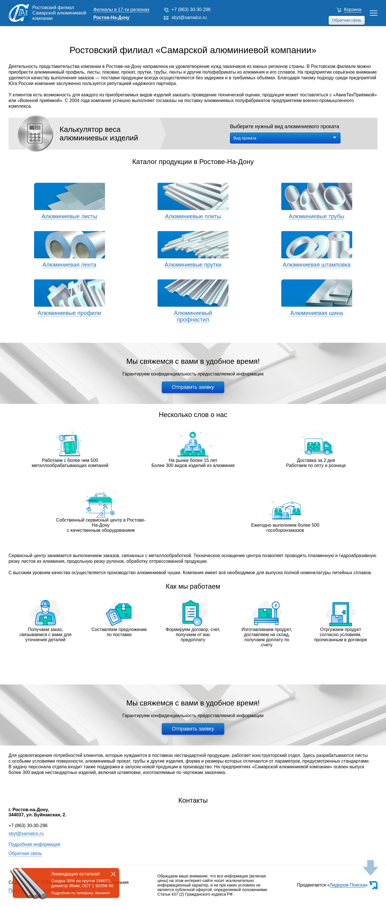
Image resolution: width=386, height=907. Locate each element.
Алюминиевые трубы (317, 216)
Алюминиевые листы (69, 216)
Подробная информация (34, 844)
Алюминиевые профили (69, 313)
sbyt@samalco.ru (189, 17)
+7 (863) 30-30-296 (191, 9)
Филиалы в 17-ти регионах (121, 9)
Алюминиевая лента (69, 264)
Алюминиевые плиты (193, 216)
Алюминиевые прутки (193, 264)
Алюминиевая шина (316, 313)
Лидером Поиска (347, 885)
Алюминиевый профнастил (193, 316)
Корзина (352, 9)
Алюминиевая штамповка (317, 264)
